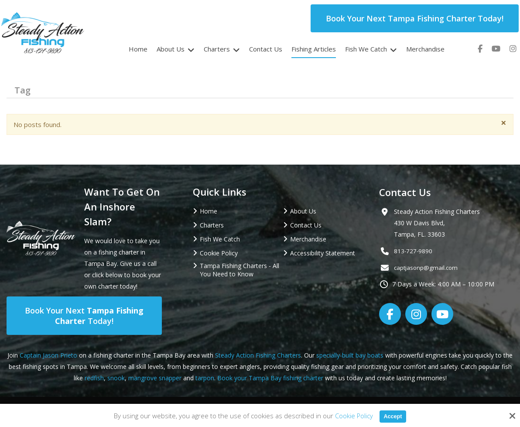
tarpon (204, 378)
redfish (94, 378)
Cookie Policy (352, 416)
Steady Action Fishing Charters (258, 355)
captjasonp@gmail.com (427, 267)
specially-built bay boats (349, 355)
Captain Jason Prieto (48, 355)
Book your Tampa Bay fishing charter (270, 378)
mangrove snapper (154, 378)
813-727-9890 (413, 251)
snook (116, 378)
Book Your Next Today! (84, 315)
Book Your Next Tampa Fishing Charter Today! (414, 18)
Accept (393, 416)
